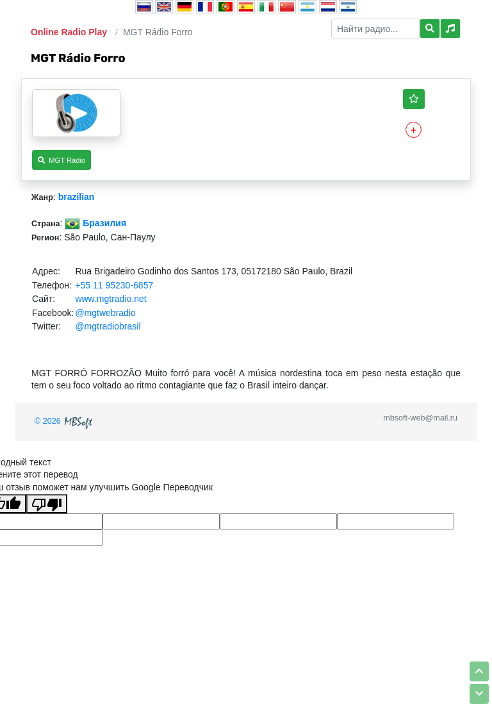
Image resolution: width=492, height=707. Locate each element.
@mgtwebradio (105, 313)
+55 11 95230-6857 (114, 285)
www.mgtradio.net (110, 299)
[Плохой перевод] (46, 503)
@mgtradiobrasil (107, 326)
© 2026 (65, 421)
